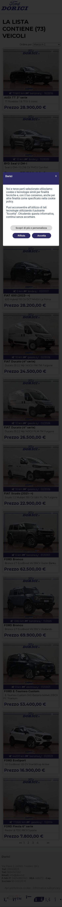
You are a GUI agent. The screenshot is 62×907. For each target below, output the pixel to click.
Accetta (41, 235)
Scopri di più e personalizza (31, 228)
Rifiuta (21, 235)
